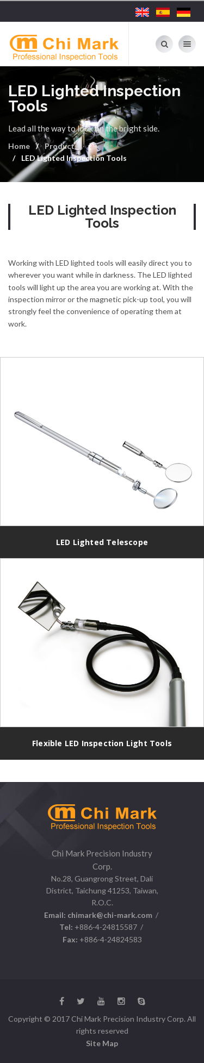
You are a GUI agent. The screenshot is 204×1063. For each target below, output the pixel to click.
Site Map (102, 1043)
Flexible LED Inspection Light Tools (102, 743)
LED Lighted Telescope (102, 542)
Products (61, 146)
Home (19, 146)
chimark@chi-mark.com (109, 915)
